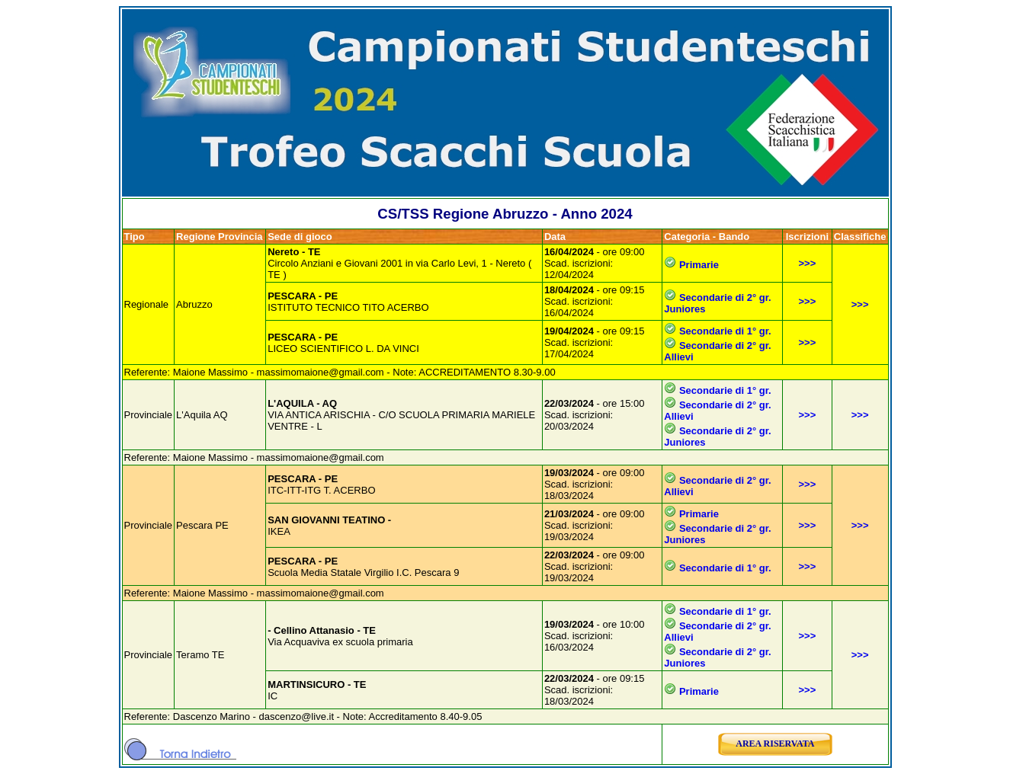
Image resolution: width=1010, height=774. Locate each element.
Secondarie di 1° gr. (725, 331)
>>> (807, 263)
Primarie (699, 264)
